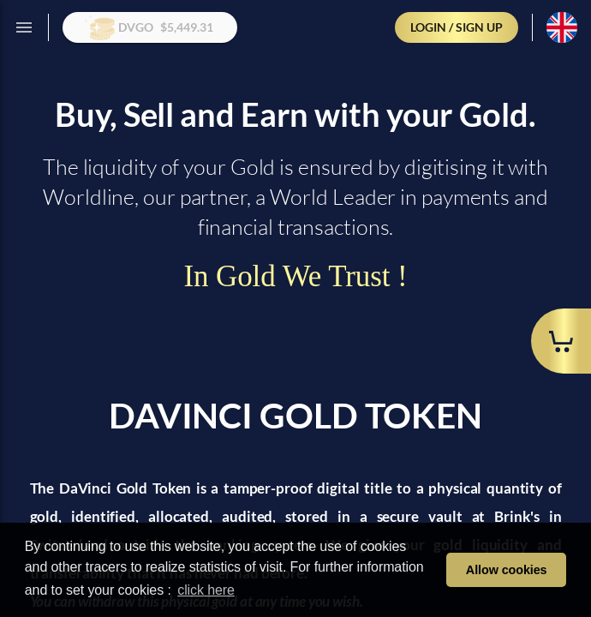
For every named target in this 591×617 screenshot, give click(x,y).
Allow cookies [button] (506, 570)
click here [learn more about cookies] (206, 590)
